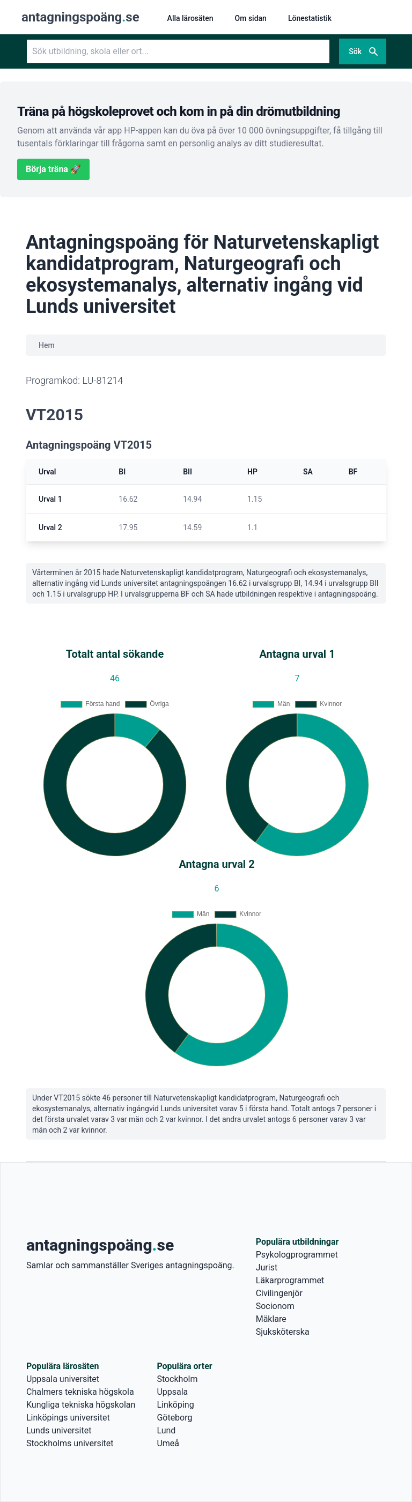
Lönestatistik (310, 18)
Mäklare (271, 1319)
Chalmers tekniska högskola (80, 1392)
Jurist (266, 1267)
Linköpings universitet (68, 1417)
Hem (47, 345)
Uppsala (172, 1392)
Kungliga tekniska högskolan (80, 1405)
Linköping (175, 1405)
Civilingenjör (279, 1293)
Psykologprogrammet (297, 1255)
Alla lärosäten (190, 18)
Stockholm (177, 1379)
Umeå (168, 1443)
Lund (166, 1430)
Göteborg (174, 1417)
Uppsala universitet (62, 1379)
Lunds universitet (58, 1430)
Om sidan (251, 18)
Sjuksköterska (283, 1332)
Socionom (275, 1306)
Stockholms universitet (69, 1443)
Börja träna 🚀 (53, 169)
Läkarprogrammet (290, 1280)
